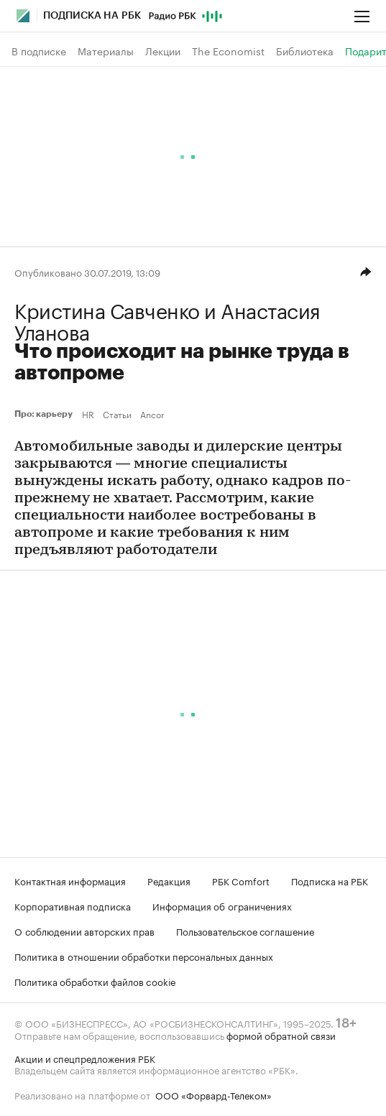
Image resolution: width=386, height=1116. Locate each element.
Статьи (117, 414)
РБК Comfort (241, 880)
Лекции (162, 51)
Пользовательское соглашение (245, 930)
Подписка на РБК (329, 880)
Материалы (106, 51)
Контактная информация (70, 880)
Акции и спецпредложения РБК (84, 1058)
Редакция (168, 880)
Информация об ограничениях (222, 905)
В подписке (39, 51)
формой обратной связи (281, 1035)
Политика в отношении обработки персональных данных (143, 956)
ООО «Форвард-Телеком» (213, 1094)
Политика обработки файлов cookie (95, 981)
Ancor (152, 414)
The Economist (228, 51)
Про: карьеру (45, 414)
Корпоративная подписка (72, 905)
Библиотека (305, 51)
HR (88, 414)
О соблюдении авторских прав (84, 930)
